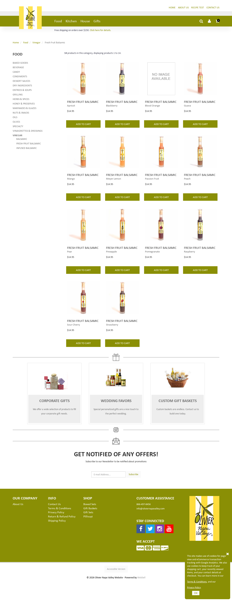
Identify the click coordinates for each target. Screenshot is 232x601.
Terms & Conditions (197, 581)
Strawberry (112, 344)
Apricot (71, 111)
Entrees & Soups (22, 91)
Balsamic (21, 140)
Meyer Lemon (113, 189)
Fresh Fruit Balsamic (28, 145)
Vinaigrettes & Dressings (27, 132)
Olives (16, 123)
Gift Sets (88, 532)
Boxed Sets (89, 523)
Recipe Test (197, 9)
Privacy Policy (194, 587)
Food (58, 22)
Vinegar (36, 44)
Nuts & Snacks (21, 114)
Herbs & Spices (21, 100)
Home (172, 9)
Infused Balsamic (26, 149)
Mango (71, 189)
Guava (187, 111)
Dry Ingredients (22, 86)
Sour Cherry (73, 344)
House (85, 22)
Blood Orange (152, 111)
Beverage (18, 68)
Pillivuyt (88, 536)
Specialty (18, 127)
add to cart (83, 130)
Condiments (20, 77)
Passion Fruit (152, 189)
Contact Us (212, 9)
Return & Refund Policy (61, 536)
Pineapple (111, 266)
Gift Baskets (90, 527)
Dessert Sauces (21, 82)
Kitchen (71, 22)
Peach (187, 189)
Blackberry (111, 111)
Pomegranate (152, 266)
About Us (183, 9)
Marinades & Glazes (24, 109)
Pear (69, 266)
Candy (16, 73)
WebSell (141, 596)
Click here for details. (100, 31)
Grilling (18, 96)
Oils (15, 118)
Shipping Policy (57, 540)
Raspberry (189, 266)
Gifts (97, 22)
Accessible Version (116, 588)
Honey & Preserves (24, 105)
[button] (217, 22)
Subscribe (133, 493)
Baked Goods (20, 64)
